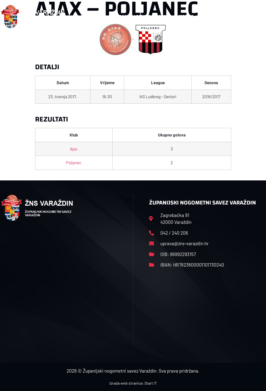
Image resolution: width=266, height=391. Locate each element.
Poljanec (73, 162)
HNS (99, 16)
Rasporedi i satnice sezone (139, 16)
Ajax (73, 148)
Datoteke (187, 16)
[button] (256, 17)
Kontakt (218, 16)
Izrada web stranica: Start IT (133, 383)
